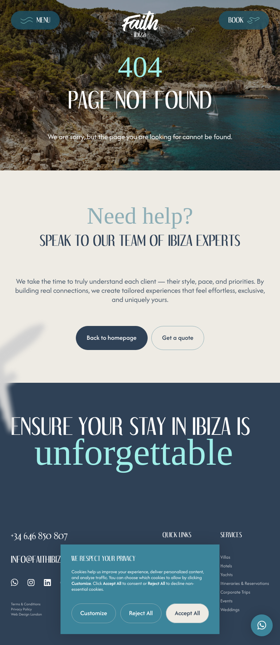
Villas (225, 557)
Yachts (226, 575)
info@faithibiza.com (46, 559)
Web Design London (26, 614)
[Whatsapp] (14, 582)
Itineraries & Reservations (244, 584)
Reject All (141, 613)
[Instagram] (31, 582)
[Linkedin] (47, 582)
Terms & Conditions (25, 604)
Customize (93, 613)
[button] (262, 625)
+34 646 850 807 (39, 536)
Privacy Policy (21, 609)
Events (226, 601)
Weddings (229, 610)
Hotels (226, 566)
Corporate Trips (235, 592)
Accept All (187, 613)
